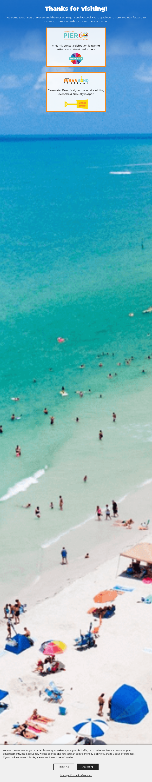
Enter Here (76, 58)
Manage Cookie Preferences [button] (76, 775)
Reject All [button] (64, 766)
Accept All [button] (88, 766)
